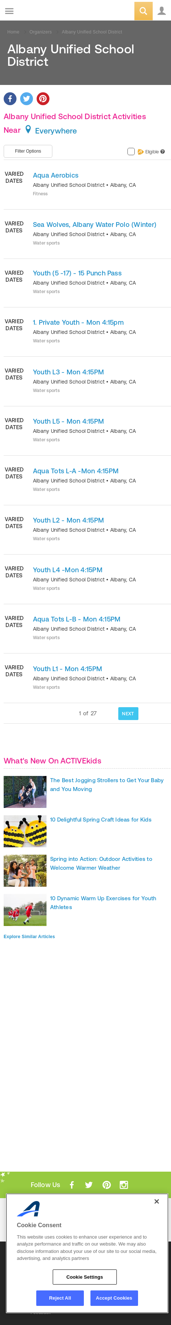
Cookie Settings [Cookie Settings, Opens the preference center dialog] (84, 1277)
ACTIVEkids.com (43, 11)
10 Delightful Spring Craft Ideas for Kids (101, 819)
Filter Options (28, 151)
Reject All (60, 1298)
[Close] (157, 1201)
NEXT (128, 713)
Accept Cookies (114, 1298)
